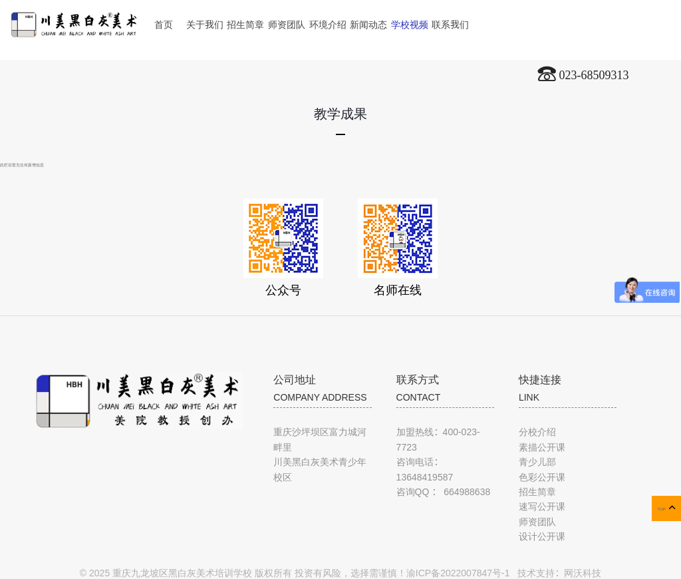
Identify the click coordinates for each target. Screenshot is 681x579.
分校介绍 (537, 432)
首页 (163, 24)
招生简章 (245, 24)
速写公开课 (542, 506)
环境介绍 (327, 24)
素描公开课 (542, 447)
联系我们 (450, 24)
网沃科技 (582, 573)
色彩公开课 (542, 477)
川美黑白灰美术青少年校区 (319, 469)
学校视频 (409, 24)
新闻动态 (368, 24)
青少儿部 (537, 462)
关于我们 (204, 24)
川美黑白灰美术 (73, 19)
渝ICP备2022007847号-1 (458, 573)
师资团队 (286, 24)
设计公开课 (542, 536)
